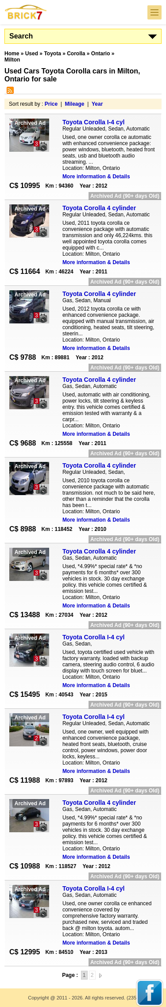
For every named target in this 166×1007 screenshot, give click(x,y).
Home (11, 53)
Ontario (100, 53)
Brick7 (26, 12)
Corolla (76, 53)
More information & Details (96, 176)
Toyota (52, 53)
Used (31, 53)
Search (21, 36)
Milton (12, 60)
